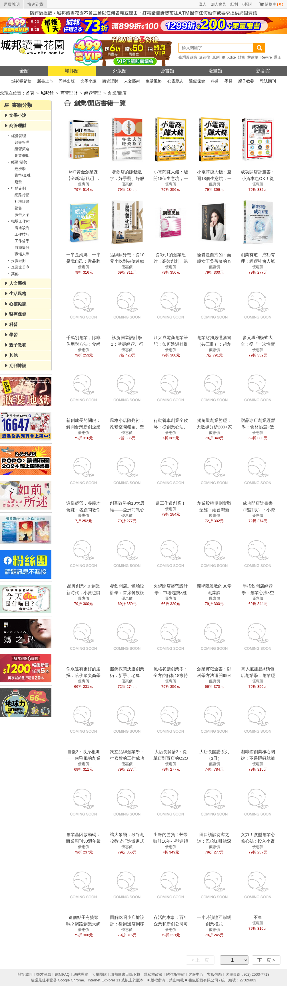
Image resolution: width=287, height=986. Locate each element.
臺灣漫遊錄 (187, 57)
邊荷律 (204, 57)
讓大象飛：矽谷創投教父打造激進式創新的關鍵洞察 (127, 841)
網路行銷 (22, 195)
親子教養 (246, 81)
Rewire (266, 57)
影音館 (263, 70)
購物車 (274, 4)
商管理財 (110, 81)
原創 (216, 57)
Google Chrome (71, 980)
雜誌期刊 (268, 81)
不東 (258, 917)
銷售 (18, 208)
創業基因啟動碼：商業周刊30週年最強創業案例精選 (83, 841)
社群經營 (22, 201)
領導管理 (22, 142)
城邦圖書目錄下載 (125, 974)
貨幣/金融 (23, 175)
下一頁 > (266, 960)
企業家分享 (18, 267)
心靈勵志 (175, 81)
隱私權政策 (153, 974)
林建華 (252, 57)
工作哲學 (22, 241)
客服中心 (195, 974)
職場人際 (22, 254)
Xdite (231, 57)
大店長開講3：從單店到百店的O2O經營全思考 (170, 758)
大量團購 (99, 974)
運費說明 (12, 4)
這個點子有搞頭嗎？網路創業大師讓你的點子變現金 (83, 924)
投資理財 (16, 260)
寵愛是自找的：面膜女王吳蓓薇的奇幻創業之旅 (214, 261)
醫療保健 (197, 81)
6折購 (247, 4)
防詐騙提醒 (175, 974)
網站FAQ (62, 974)
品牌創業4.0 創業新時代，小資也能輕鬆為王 (83, 593)
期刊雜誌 (17, 365)
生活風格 (154, 81)
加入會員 (218, 4)
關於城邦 (25, 974)
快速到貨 (35, 4)
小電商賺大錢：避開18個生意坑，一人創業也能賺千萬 (214, 178)
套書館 (167, 70)
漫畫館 (215, 70)
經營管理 (92, 93)
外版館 (120, 70)
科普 (215, 81)
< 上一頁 (200, 960)
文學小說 (89, 81)
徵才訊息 (43, 974)
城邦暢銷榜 (21, 81)
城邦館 (72, 70)
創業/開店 (23, 155)
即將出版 (67, 81)
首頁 (30, 93)
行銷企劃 (16, 188)
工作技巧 (22, 234)
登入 (202, 4)
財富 (241, 57)
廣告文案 (22, 215)
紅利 (234, 4)
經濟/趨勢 (16, 162)
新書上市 (45, 81)
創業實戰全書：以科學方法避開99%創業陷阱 (214, 675)
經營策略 (22, 149)
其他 (12, 274)
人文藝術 (132, 81)
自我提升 (22, 247)
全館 (24, 70)
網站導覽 (80, 974)
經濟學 (20, 169)
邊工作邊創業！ (171, 503)
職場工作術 (18, 221)
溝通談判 (22, 228)
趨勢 (18, 182)
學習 (228, 81)
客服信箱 (214, 974)
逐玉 (277, 57)
